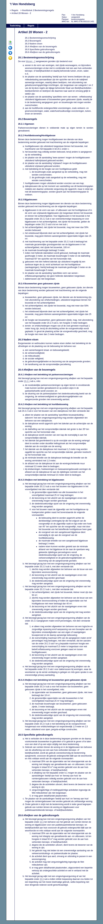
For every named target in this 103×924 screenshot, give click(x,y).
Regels (15, 10)
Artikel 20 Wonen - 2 (21, 13)
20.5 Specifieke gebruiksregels (40, 49)
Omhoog (10, 58)
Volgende (10, 53)
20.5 (42, 822)
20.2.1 (27, 381)
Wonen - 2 (30, 61)
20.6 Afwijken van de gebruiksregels (42, 52)
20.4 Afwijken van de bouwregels (41, 46)
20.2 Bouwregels (33, 41)
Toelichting (15, 25)
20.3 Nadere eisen (33, 44)
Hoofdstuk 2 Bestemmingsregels (38, 10)
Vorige (10, 48)
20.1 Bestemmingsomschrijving (40, 38)
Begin (10, 43)
